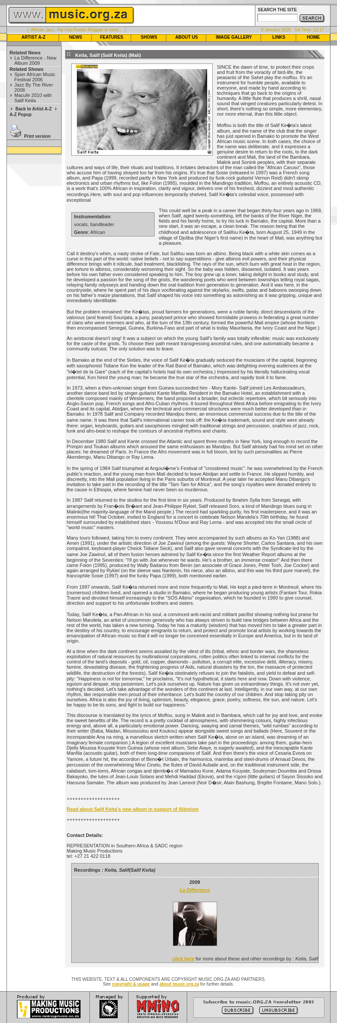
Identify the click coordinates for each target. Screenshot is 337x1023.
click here (183, 958)
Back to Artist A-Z (33, 109)
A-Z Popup (21, 114)
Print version (37, 136)
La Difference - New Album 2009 (35, 60)
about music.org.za (179, 984)
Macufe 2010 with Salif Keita (33, 98)
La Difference (195, 890)
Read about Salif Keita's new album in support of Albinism (133, 809)
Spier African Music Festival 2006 (34, 77)
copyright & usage (131, 984)
